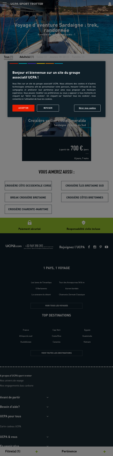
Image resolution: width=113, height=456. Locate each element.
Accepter (23, 108)
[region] (56, 89)
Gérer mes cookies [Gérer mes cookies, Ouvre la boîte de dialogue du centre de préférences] (87, 108)
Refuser (48, 108)
